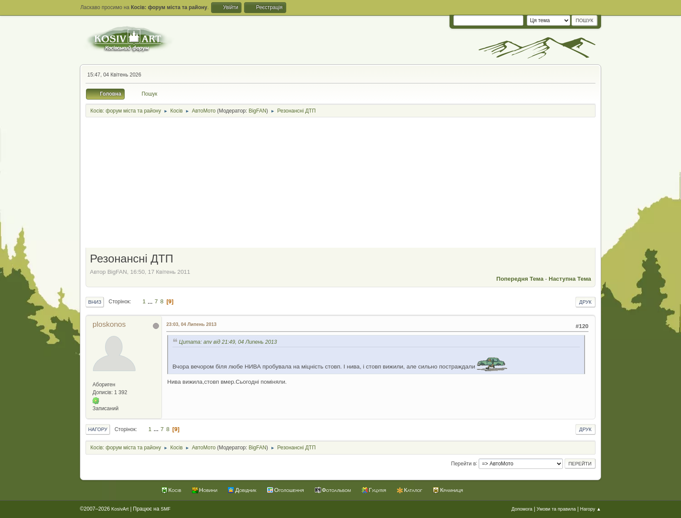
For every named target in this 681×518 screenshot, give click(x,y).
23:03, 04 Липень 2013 (191, 324)
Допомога (521, 508)
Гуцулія (377, 490)
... (151, 301)
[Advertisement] (340, 183)
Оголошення (289, 490)
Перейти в (463, 463)
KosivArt (120, 508)
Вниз (94, 302)
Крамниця (451, 490)
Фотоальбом (336, 490)
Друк (585, 302)
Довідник (245, 490)
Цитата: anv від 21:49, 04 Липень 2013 (228, 342)
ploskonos (109, 324)
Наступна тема (570, 279)
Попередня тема (520, 279)
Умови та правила (556, 508)
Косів (175, 490)
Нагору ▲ (590, 508)
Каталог (413, 490)
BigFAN (257, 111)
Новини (208, 490)
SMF (166, 508)
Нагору (97, 429)
